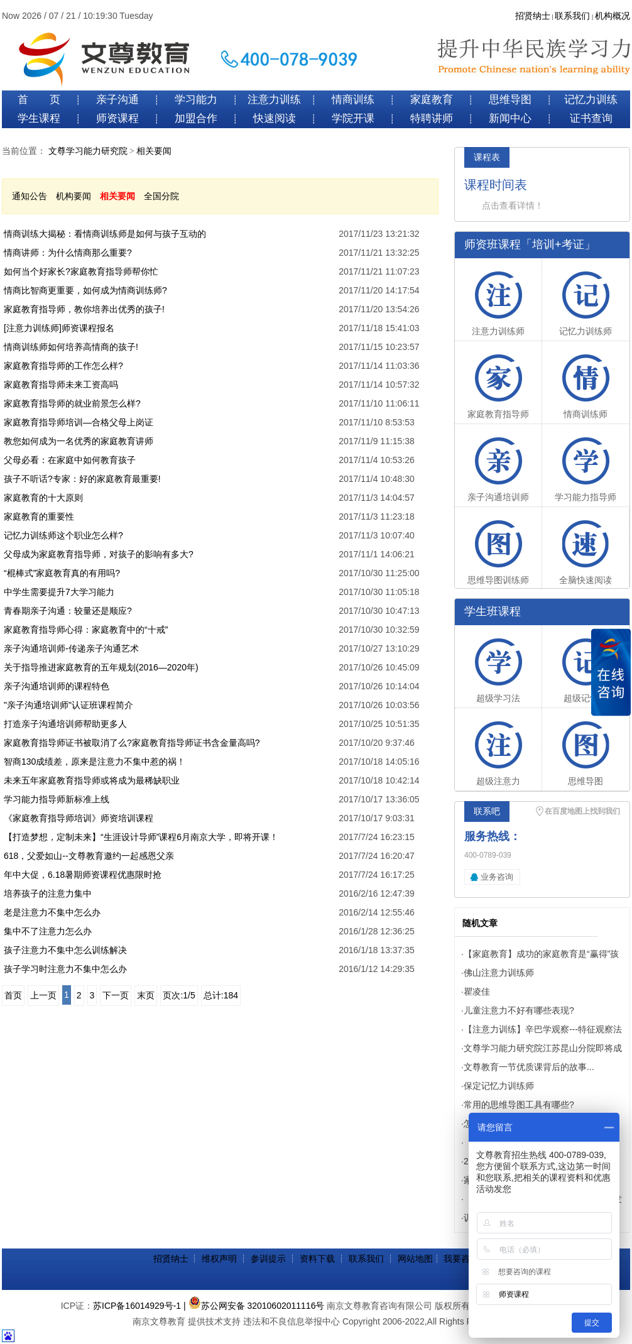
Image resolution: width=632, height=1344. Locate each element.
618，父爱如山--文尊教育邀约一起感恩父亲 (89, 856)
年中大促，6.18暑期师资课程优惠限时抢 (82, 875)
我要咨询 (461, 1259)
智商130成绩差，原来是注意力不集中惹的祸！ (94, 762)
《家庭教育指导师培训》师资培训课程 (78, 818)
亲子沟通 (117, 100)
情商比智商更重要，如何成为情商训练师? (85, 290)
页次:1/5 (179, 995)
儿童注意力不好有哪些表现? (519, 1010)
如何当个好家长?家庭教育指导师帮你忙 (81, 271)
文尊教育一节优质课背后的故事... (529, 1067)
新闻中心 (510, 118)
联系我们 (572, 16)
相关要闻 (154, 151)
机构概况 (612, 16)
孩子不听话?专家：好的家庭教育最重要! (82, 479)
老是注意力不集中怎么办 (52, 912)
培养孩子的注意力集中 (48, 893)
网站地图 (415, 1259)
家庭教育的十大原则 (43, 498)
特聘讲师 (431, 118)
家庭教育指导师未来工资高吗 (61, 385)
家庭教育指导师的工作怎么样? (63, 366)
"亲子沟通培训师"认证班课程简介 (68, 705)
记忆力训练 (591, 100)
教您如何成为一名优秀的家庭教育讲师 (78, 441)
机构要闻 (73, 196)
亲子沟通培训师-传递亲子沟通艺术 (71, 648)
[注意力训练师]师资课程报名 (59, 328)
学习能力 (196, 100)
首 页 (39, 100)
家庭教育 (431, 100)
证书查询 (591, 118)
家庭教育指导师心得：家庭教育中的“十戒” (86, 630)
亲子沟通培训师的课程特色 (56, 686)
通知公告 (29, 196)
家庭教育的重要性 (39, 516)
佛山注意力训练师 (499, 973)
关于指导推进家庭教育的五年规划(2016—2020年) (101, 667)
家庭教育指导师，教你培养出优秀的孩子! (84, 309)
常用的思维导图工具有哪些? (519, 1105)
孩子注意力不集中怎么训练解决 (65, 950)
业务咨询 (497, 877)
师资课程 (117, 118)
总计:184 (221, 995)
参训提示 (268, 1259)
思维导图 (510, 100)
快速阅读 (274, 118)
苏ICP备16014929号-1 (137, 1306)
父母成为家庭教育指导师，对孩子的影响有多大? (98, 554)
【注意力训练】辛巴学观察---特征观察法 (543, 1029)
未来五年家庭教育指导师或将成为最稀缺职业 (92, 780)
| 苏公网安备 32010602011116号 (253, 1306)
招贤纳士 (532, 16)
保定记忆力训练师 (499, 1086)
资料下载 (317, 1259)
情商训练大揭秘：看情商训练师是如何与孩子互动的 (105, 234)
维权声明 (219, 1259)
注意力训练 (274, 100)
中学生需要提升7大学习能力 (59, 592)
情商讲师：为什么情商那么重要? (68, 253)
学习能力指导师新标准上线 (56, 799)
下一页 (115, 995)
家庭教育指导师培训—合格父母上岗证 (78, 422)
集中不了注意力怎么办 (48, 931)
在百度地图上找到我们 (582, 811)
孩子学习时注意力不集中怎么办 (65, 969)
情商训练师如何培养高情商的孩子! (71, 347)
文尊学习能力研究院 (88, 151)
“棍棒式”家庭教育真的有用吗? (62, 573)
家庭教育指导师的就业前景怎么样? (72, 403)
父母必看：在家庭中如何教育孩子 (70, 460)
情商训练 (353, 100)
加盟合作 (196, 118)
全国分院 (161, 196)
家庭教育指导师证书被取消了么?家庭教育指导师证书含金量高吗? (132, 743)
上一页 (43, 995)
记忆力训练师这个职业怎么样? (63, 535)
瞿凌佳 (477, 991)
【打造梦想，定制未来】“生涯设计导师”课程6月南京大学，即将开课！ (141, 837)
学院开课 (353, 118)
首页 (13, 995)
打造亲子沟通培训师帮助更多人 (65, 724)
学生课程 (39, 118)
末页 (146, 995)
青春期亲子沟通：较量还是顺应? (68, 611)
